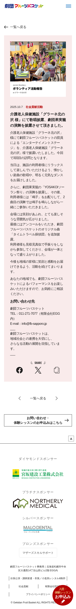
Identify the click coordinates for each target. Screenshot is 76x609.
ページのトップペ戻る (71, 438)
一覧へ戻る (18, 27)
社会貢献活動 (34, 107)
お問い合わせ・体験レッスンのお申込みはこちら (38, 420)
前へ (20, 398)
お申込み (63, 593)
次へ (56, 398)
